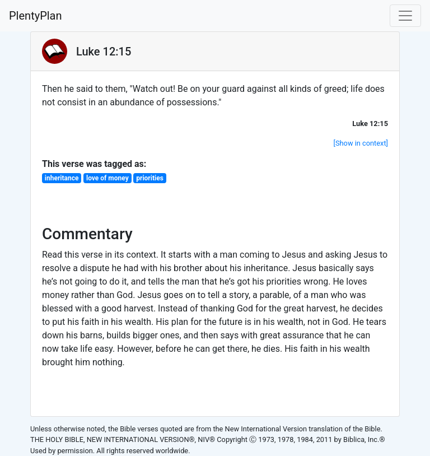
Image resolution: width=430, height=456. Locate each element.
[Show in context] (361, 143)
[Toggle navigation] (405, 15)
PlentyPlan (35, 15)
